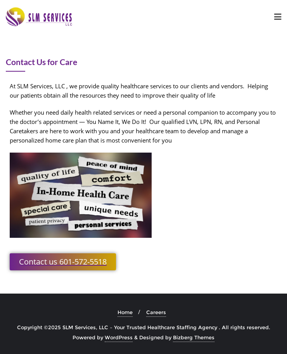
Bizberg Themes (193, 337)
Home (125, 312)
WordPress (119, 337)
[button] (63, 261)
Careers (156, 312)
